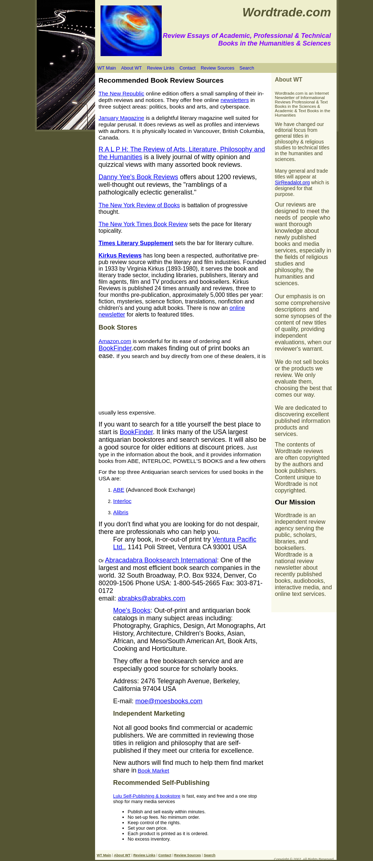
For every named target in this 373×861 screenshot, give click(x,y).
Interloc (122, 501)
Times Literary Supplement (136, 243)
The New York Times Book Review (143, 224)
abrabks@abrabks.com (151, 598)
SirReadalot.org (292, 182)
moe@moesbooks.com (169, 701)
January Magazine (122, 118)
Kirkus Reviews (120, 255)
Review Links (160, 68)
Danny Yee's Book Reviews (138, 177)
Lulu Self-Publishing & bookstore (147, 796)
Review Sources (217, 68)
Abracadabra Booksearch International (161, 560)
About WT (131, 68)
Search (246, 68)
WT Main (107, 68)
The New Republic (122, 93)
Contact (188, 68)
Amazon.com (115, 341)
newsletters (234, 100)
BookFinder (115, 348)
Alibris (121, 512)
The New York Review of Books (139, 205)
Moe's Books (131, 610)
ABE (119, 490)
